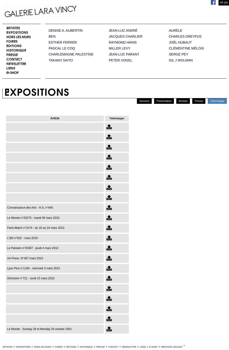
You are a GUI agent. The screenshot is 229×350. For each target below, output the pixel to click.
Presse (199, 101)
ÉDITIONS (71, 347)
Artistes (183, 101)
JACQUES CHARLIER (125, 36)
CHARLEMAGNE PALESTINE (71, 54)
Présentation (164, 101)
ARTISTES (7, 347)
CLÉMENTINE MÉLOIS (186, 48)
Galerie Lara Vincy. (64, 12)
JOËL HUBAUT (180, 42)
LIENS (143, 347)
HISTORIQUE (86, 347)
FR (221, 2)
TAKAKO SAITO (61, 60)
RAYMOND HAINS (123, 42)
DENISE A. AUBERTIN (66, 30)
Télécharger (217, 101)
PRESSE (100, 347)
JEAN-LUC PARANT (124, 54)
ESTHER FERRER (63, 42)
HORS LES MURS (42, 347)
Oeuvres (144, 101)
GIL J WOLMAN (181, 60)
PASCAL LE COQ (62, 48)
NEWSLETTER (129, 347)
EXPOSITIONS (23, 347)
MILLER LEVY (119, 48)
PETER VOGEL (120, 60)
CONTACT (113, 347)
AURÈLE (175, 30)
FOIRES (59, 347)
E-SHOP (153, 347)
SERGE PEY (178, 54)
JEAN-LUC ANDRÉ (123, 30)
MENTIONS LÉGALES (171, 347)
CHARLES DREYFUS (185, 36)
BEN (52, 36)
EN (226, 2)
